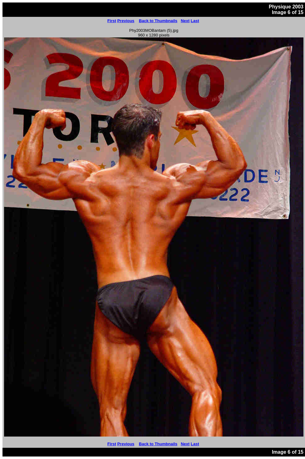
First (111, 20)
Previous (125, 20)
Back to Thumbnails (158, 20)
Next (185, 20)
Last (195, 20)
